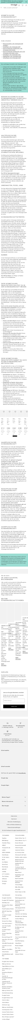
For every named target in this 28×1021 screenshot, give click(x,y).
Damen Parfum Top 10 (20, 838)
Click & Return (5, 1002)
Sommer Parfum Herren (7, 1012)
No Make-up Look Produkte (19, 928)
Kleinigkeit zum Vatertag (21, 916)
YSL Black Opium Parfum (6, 930)
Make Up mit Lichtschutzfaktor (19, 921)
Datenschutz (14, 816)
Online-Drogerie (19, 847)
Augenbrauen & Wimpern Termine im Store (7, 983)
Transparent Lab (6, 847)
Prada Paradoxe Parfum (8, 908)
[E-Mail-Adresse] (14, 700)
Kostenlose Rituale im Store (7, 973)
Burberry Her (5, 918)
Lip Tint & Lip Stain (19, 852)
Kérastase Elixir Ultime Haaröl (7, 905)
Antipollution (18, 943)
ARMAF (4, 845)
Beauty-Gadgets (19, 945)
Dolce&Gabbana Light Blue (7, 955)
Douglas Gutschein (6, 898)
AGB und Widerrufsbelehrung (14, 824)
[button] (14, 797)
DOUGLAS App (6, 1005)
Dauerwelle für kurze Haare (20, 951)
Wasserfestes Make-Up (21, 924)
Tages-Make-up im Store (8, 966)
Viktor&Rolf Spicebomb (8, 943)
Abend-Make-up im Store (6, 969)
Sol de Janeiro (5, 857)
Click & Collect (5, 1000)
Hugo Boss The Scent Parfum (7, 940)
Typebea (4, 838)
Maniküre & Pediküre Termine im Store (7, 987)
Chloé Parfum (5, 951)
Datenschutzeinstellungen (14, 827)
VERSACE (4, 878)
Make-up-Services (6, 964)
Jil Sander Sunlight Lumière (6, 915)
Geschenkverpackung (7, 993)
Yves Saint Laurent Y (7, 923)
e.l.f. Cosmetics (5, 874)
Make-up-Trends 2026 (7, 990)
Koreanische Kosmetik (20, 845)
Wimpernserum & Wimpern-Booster (19, 860)
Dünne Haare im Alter (20, 892)
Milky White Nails (19, 887)
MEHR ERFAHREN (3, 664)
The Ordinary (5, 876)
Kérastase (4, 881)
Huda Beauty (5, 855)
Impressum (14, 819)
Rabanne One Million (7, 949)
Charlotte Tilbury (6, 843)
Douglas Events (6, 995)
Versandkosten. (22, 773)
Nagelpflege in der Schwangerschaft (12, 56)
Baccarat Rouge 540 (7, 937)
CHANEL (4, 871)
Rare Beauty (5, 866)
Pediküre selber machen (21, 857)
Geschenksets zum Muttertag (19, 901)
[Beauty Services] (15, 5)
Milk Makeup (5, 840)
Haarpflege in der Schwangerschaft (11, 54)
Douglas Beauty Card (7, 997)
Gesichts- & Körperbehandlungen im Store (7, 978)
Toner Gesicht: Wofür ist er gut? (21, 937)
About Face (5, 864)
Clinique (4, 883)
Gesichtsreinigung (19, 940)
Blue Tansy (17, 948)
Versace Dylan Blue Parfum (7, 934)
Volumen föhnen (19, 954)
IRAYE (3, 859)
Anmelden (14, 706)
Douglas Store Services (8, 961)
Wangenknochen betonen (19, 931)
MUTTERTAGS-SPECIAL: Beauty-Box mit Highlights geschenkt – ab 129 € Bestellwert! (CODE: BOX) (12, 2)
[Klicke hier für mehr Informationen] (26, 2)
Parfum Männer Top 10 (20, 840)
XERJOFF (4, 869)
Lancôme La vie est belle (6, 946)
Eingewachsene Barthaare (19, 881)
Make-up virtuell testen (7, 1007)
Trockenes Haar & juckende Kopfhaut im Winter (20, 869)
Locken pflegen (6, 1019)
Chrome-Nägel (18, 884)
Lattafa (3, 850)
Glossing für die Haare (20, 855)
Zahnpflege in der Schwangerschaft (12, 57)
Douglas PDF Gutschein (8, 900)
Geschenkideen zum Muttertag (20, 904)
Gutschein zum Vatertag (21, 914)
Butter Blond (18, 872)
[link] (3, 422)
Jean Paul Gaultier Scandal (6, 926)
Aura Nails (17, 889)
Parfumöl (17, 934)
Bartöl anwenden (19, 878)
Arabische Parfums (19, 850)
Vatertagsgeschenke (20, 907)
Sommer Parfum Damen (8, 1014)
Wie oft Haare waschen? (8, 1016)
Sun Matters (5, 862)
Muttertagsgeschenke (20, 898)
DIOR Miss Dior (6, 902)
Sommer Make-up (19, 918)
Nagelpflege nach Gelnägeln (19, 875)
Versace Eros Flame (7, 921)
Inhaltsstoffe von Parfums (19, 864)
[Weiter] (26, 426)
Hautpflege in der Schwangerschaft (11, 46)
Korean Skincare (19, 843)
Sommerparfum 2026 (7, 1009)
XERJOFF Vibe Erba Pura (7, 912)
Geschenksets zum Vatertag (19, 911)
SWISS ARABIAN (6, 852)
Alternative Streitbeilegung (13, 821)
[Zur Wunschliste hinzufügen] (4, 412)
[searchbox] (14, 7)
